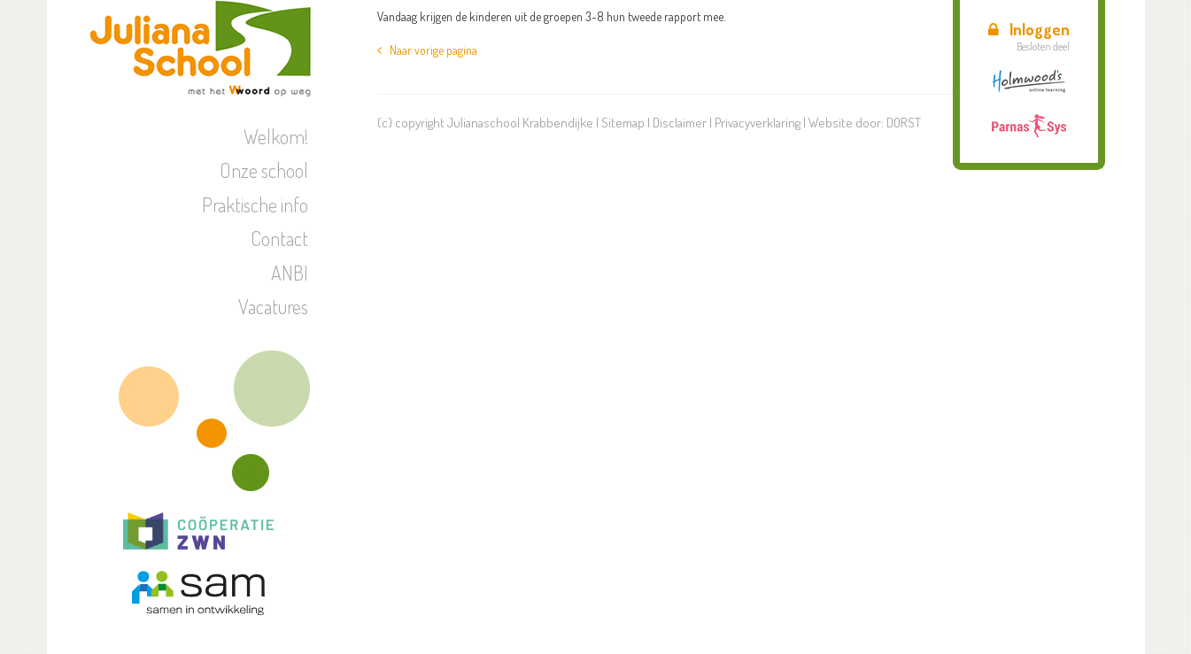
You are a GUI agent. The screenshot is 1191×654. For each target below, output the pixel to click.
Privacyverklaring (757, 122)
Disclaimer (680, 122)
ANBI (289, 272)
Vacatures (273, 306)
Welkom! (276, 136)
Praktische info (255, 204)
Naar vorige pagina (427, 50)
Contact (279, 238)
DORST (903, 122)
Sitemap (623, 122)
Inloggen (1029, 29)
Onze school (264, 170)
